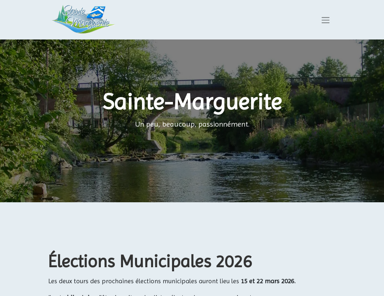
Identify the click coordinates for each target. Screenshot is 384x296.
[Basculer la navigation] (325, 20)
